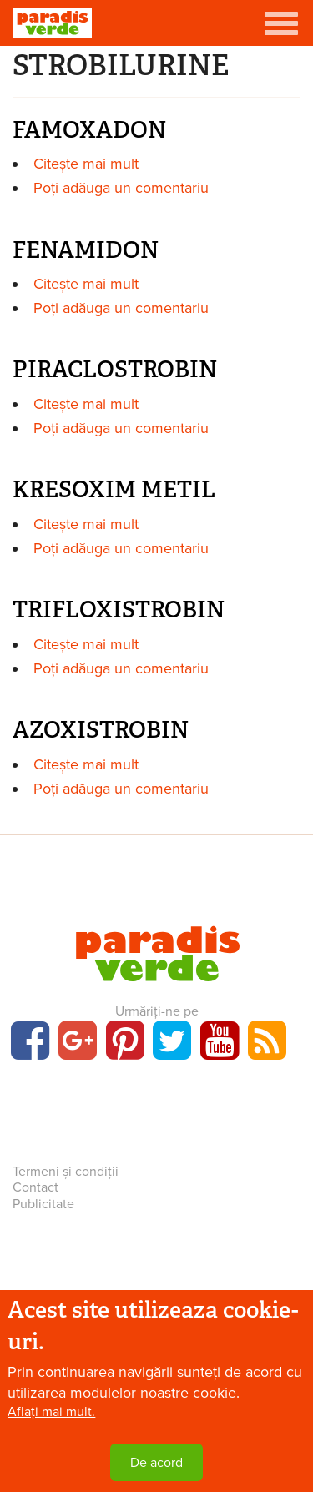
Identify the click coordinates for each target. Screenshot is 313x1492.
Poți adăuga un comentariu (121, 188)
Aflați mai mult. (51, 1412)
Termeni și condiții (66, 1171)
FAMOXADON (89, 129)
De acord (156, 1462)
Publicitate (43, 1204)
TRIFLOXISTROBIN (119, 609)
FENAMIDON (86, 250)
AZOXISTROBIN (101, 729)
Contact (35, 1187)
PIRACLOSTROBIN (115, 369)
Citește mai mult (86, 163)
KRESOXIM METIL (114, 489)
